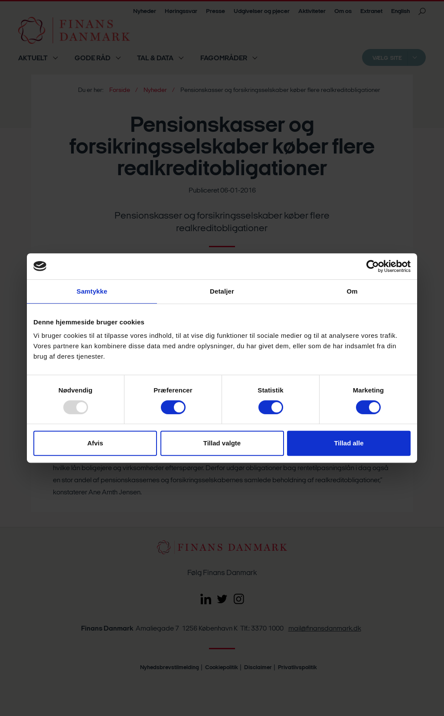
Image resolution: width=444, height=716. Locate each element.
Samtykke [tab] (92, 291)
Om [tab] (351, 291)
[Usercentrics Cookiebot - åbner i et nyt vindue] (373, 266)
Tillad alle (348, 443)
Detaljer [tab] (222, 291)
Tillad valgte (222, 443)
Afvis (95, 443)
